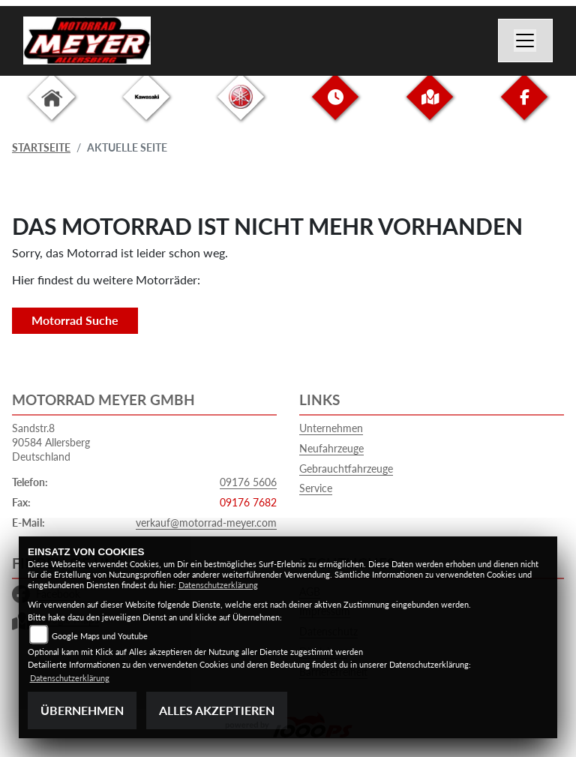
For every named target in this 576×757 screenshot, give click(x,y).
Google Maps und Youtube (100, 636)
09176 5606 (248, 482)
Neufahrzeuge (331, 448)
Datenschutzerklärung (218, 585)
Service (315, 488)
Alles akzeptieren (216, 710)
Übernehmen (82, 710)
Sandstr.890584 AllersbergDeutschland (51, 442)
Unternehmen (331, 428)
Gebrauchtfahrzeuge (346, 468)
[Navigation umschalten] (526, 40)
